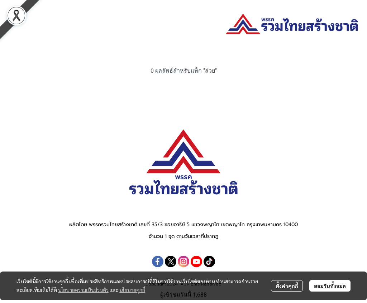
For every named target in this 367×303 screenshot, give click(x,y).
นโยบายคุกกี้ (132, 290)
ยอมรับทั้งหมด (330, 286)
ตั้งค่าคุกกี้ (287, 286)
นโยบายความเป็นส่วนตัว (83, 290)
